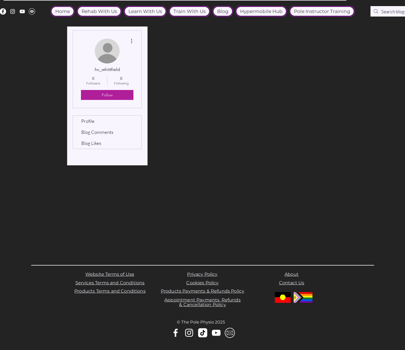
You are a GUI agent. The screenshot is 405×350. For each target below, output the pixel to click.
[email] (32, 11)
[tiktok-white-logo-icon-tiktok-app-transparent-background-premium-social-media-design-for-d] (202, 332)
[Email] (229, 332)
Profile (87, 121)
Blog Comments (97, 132)
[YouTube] (22, 11)
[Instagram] (12, 11)
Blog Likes (91, 143)
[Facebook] (175, 332)
